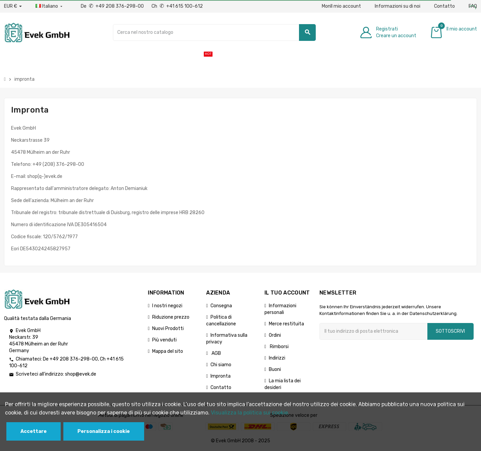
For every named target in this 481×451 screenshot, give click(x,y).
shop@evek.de (80, 374)
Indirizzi (277, 358)
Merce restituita (286, 324)
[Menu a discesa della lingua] (50, 6)
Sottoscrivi (450, 331)
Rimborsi (279, 346)
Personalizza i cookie (103, 431)
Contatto (444, 6)
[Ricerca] (214, 32)
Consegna (221, 306)
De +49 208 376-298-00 (113, 6)
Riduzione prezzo (170, 317)
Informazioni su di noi (397, 6)
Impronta (221, 376)
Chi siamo (221, 365)
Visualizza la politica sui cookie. (250, 412)
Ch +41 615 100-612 (177, 6)
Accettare (33, 431)
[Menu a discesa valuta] (13, 6)
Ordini (275, 335)
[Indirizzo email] (373, 331)
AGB (216, 353)
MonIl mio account (341, 6)
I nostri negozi (167, 306)
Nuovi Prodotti (168, 328)
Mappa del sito (167, 351)
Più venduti (164, 340)
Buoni (275, 369)
